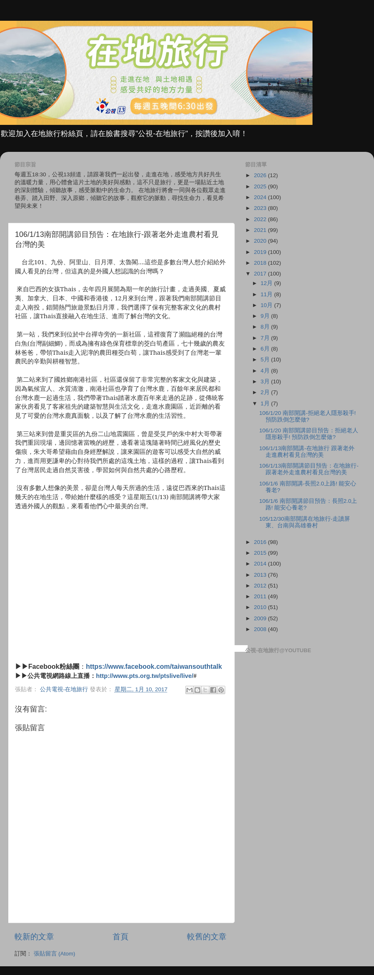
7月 (266, 338)
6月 (266, 349)
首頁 (120, 936)
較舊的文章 (206, 936)
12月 (267, 283)
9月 (266, 316)
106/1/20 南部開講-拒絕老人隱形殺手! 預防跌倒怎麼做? (307, 416)
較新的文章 (34, 936)
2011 (261, 596)
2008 (261, 629)
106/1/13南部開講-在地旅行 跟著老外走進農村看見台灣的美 (306, 451)
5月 (266, 359)
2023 (261, 208)
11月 (267, 294)
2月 (266, 392)
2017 (261, 274)
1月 (266, 403)
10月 (267, 305)
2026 (261, 175)
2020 (261, 241)
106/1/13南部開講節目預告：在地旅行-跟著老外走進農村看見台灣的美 (309, 469)
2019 (261, 252)
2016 (261, 542)
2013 (261, 575)
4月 (266, 371)
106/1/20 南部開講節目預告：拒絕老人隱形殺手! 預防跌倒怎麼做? (308, 433)
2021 (261, 230)
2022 (261, 219)
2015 (261, 553)
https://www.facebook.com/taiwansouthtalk (154, 666)
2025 (261, 186)
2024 (261, 197)
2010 (261, 607)
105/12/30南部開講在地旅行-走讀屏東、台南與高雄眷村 (304, 522)
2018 (261, 263)
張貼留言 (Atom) (54, 954)
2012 (261, 586)
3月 (266, 381)
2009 (261, 618)
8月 (266, 327)
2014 (261, 564)
